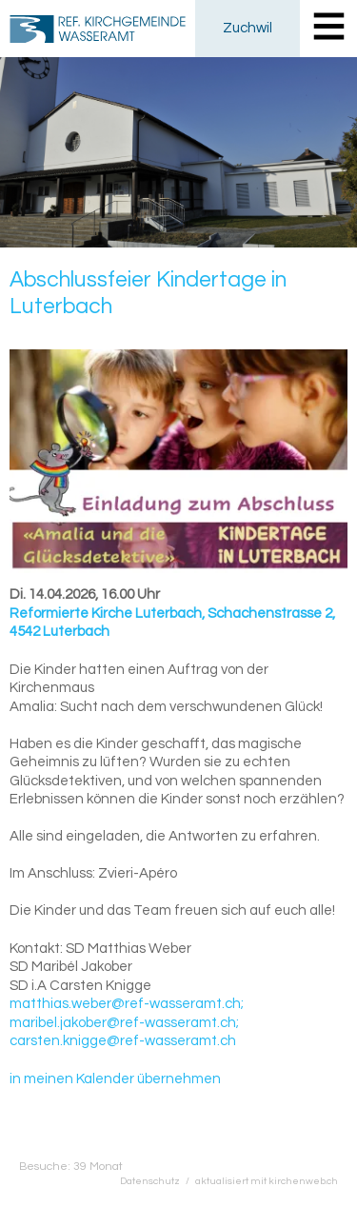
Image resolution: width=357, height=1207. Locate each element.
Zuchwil (247, 28)
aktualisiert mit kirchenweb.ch (266, 1181)
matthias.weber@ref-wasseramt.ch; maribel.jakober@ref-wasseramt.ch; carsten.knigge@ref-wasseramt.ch (127, 1022)
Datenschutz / (157, 1181)
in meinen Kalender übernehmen (115, 1079)
